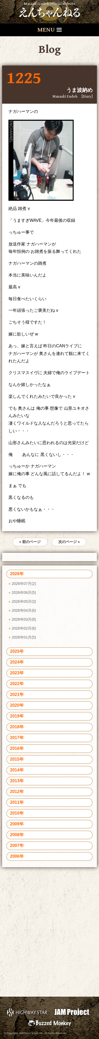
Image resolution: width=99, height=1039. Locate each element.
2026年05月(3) (24, 601)
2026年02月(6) (24, 628)
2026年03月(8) (24, 619)
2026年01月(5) (24, 637)
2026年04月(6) (24, 610)
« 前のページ (30, 542)
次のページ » (69, 542)
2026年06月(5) (24, 592)
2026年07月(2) (24, 583)
